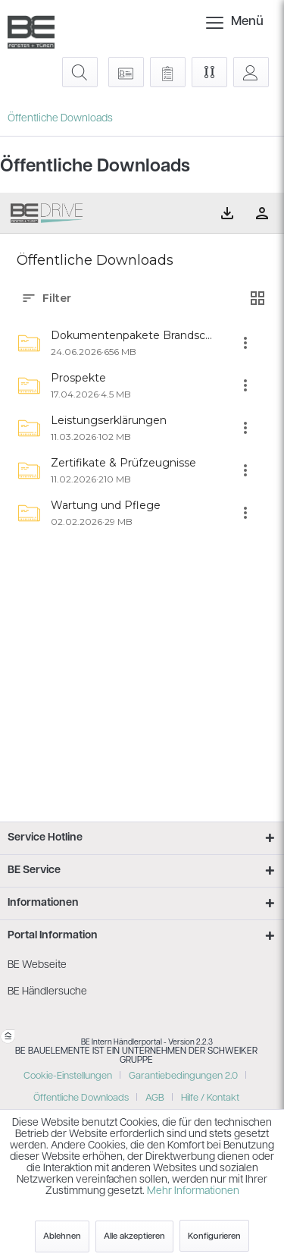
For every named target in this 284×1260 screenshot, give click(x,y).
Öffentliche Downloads (81, 1098)
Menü (221, 19)
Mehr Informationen (193, 1191)
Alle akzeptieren (134, 1236)
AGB (154, 1098)
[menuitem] (217, 23)
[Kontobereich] (251, 72)
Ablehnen (62, 1236)
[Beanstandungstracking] (168, 72)
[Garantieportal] (126, 72)
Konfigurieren (214, 1236)
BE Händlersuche (47, 992)
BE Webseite (37, 965)
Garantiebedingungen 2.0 (183, 1076)
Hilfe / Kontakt (210, 1098)
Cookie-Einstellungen (67, 1076)
